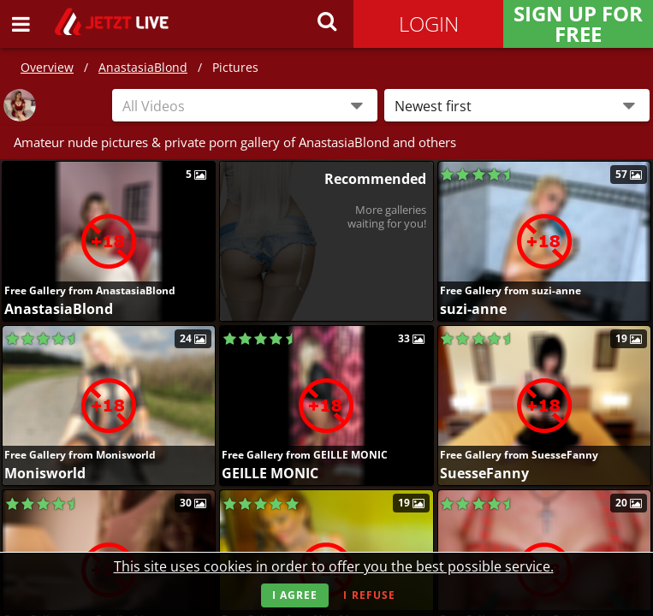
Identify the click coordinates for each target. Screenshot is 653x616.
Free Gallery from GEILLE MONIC (305, 454)
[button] (517, 105)
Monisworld (45, 473)
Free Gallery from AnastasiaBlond (89, 290)
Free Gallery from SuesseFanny (519, 454)
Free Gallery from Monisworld (80, 454)
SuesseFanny (484, 473)
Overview (47, 67)
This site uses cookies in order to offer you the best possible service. (334, 566)
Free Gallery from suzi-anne (510, 290)
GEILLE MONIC (270, 473)
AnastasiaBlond (142, 67)
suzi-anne (473, 308)
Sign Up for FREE (578, 24)
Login (429, 23)
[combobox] (244, 105)
